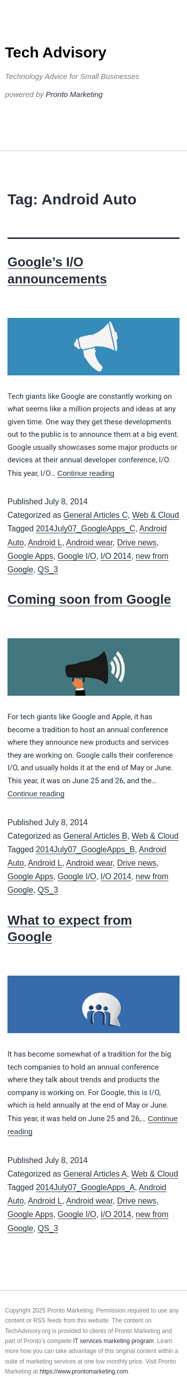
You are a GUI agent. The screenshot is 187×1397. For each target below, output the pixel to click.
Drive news (137, 542)
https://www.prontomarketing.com (83, 1371)
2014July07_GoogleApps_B (85, 849)
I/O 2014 (116, 556)
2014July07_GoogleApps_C (85, 528)
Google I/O (77, 556)
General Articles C (95, 515)
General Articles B (95, 836)
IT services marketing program (113, 1341)
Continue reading (85, 473)
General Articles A (95, 1174)
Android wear (89, 542)
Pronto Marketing (74, 94)
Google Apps (30, 556)
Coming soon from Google (89, 599)
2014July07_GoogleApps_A (85, 1187)
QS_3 (47, 569)
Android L (45, 542)
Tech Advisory (55, 52)
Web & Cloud (155, 515)
